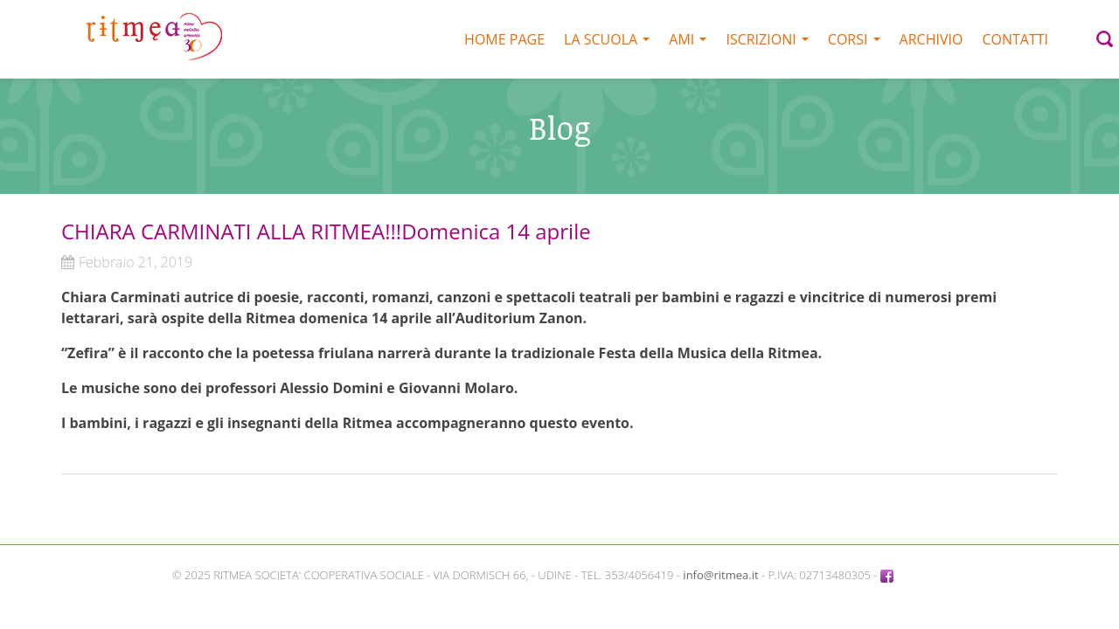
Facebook (913, 575)
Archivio (931, 39)
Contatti (1015, 39)
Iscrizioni (767, 39)
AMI (687, 39)
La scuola (607, 39)
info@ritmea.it (720, 575)
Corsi (854, 39)
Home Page (504, 39)
